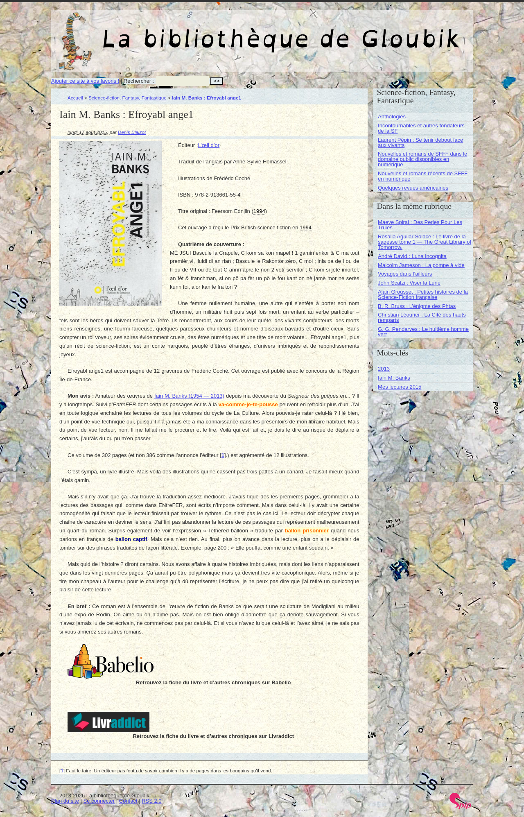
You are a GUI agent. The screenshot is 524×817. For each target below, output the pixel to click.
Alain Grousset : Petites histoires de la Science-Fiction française (423, 294)
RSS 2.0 (151, 801)
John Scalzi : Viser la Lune (409, 283)
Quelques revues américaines (413, 188)
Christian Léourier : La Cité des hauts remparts (422, 317)
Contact (128, 801)
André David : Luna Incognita (412, 256)
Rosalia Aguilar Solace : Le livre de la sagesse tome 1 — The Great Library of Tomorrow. (424, 241)
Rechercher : (139, 81)
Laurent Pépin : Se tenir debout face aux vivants (420, 142)
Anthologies (392, 116)
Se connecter (99, 801)
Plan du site (65, 801)
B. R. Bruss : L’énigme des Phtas (417, 306)
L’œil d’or (208, 145)
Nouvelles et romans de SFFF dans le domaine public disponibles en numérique (422, 159)
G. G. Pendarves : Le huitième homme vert (423, 331)
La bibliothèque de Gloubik (348, 32)
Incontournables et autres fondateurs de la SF (421, 128)
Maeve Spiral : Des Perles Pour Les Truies (420, 225)
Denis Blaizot (132, 132)
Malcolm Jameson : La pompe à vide (421, 265)
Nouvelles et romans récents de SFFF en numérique (423, 176)
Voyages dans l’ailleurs (405, 274)
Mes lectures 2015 (399, 387)
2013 (384, 369)
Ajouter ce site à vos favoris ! (85, 81)
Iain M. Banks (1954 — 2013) (189, 396)
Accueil (75, 97)
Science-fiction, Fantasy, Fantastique (127, 97)
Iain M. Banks (394, 378)
